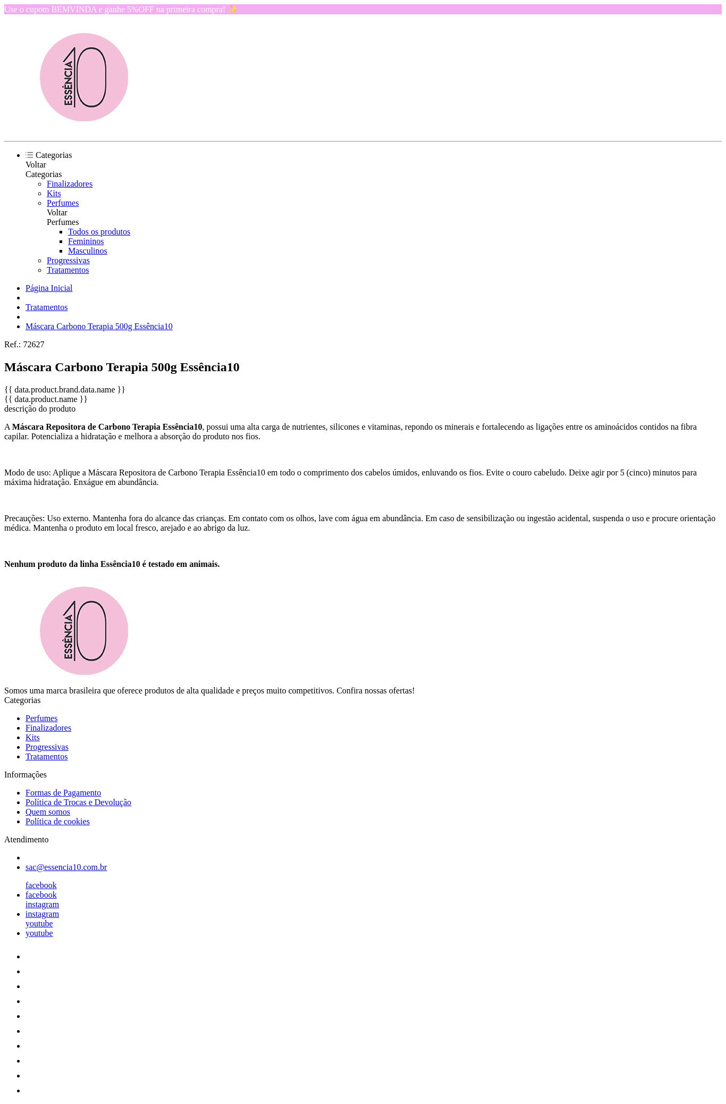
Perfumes (63, 202)
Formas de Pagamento (63, 792)
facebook (41, 885)
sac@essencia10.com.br (66, 867)
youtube (39, 923)
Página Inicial (49, 287)
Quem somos (48, 811)
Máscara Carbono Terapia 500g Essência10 (99, 326)
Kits (54, 193)
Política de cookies (58, 821)
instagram (42, 904)
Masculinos (87, 250)
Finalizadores (69, 183)
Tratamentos (68, 269)
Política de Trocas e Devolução (78, 802)
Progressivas (68, 260)
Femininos (86, 241)
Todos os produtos (99, 231)
